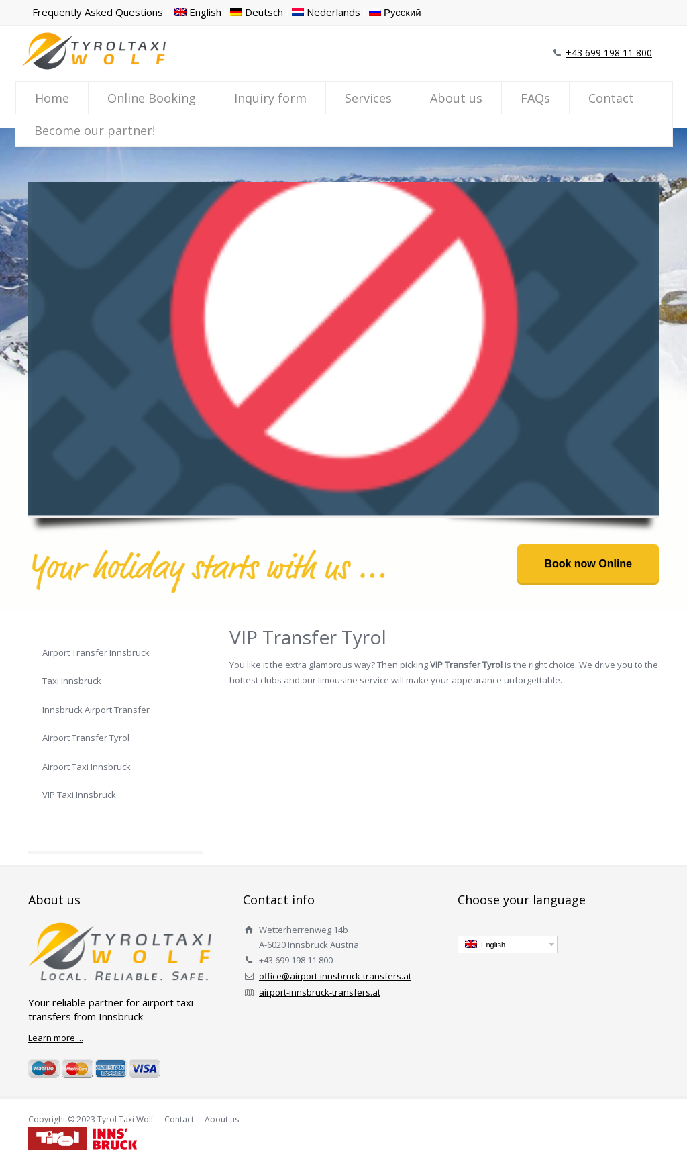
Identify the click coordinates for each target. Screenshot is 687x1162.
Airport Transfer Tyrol (85, 738)
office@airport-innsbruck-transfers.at (335, 976)
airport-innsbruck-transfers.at (319, 992)
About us (456, 98)
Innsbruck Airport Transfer (96, 710)
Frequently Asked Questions (97, 12)
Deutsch (256, 12)
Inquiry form (270, 98)
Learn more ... (55, 1038)
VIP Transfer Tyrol (78, 824)
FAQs (535, 98)
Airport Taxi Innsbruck (86, 767)
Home (52, 98)
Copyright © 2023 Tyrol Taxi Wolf (91, 1119)
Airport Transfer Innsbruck (96, 652)
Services (368, 98)
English (197, 12)
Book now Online (588, 563)
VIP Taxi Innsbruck (79, 795)
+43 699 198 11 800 (609, 52)
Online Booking (151, 98)
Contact (611, 98)
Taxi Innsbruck (71, 681)
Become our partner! (94, 130)
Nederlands (326, 12)
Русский (395, 12)
